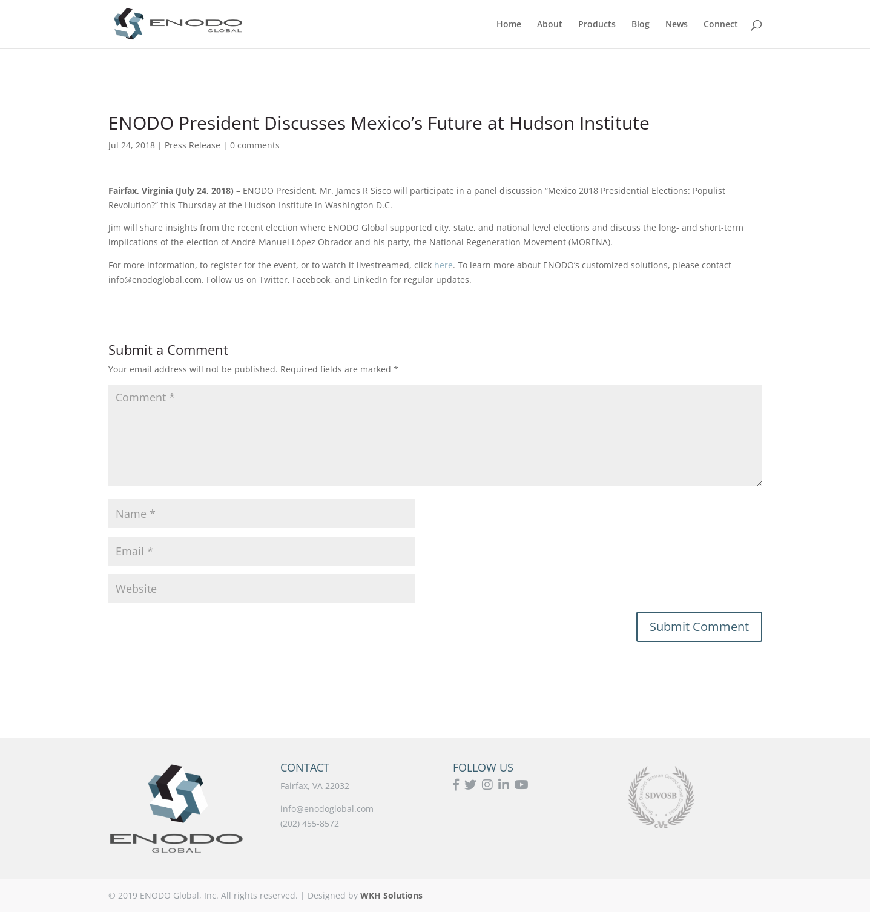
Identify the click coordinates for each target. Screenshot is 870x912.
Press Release (192, 145)
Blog (640, 25)
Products (597, 25)
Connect (721, 25)
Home (508, 25)
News (676, 25)
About (549, 25)
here (442, 265)
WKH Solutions (391, 895)
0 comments (255, 145)
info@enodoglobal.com (327, 809)
